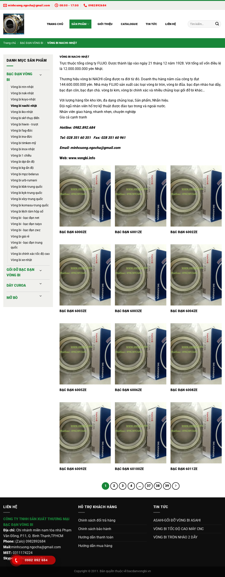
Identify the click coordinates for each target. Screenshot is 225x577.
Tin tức (151, 24)
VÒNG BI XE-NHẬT (21, 260)
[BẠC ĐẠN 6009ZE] (85, 432)
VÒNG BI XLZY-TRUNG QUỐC (27, 199)
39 (167, 486)
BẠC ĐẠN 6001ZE (128, 232)
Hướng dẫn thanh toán (95, 537)
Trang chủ (55, 24)
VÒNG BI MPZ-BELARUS (25, 174)
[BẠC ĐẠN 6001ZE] (140, 196)
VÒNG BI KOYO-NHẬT (23, 99)
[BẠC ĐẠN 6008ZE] (196, 353)
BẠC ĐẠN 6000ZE (73, 232)
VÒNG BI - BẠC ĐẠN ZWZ (25, 230)
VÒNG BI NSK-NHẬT (22, 93)
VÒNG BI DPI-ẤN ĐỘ (22, 161)
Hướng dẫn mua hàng (95, 546)
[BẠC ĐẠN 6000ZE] (85, 196)
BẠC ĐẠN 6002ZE (184, 232)
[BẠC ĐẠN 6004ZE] (196, 274)
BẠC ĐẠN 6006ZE (128, 390)
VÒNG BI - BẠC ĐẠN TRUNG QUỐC (26, 245)
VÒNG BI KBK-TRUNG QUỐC (26, 186)
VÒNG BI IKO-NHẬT (22, 112)
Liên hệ (170, 24)
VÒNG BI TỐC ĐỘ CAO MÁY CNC (178, 529)
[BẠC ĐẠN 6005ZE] (85, 353)
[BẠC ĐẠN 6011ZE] (196, 432)
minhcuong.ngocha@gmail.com (95, 148)
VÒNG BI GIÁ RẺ (20, 236)
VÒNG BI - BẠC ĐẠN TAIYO (26, 224)
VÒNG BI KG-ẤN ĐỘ (22, 168)
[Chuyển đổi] (40, 75)
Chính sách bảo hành (94, 529)
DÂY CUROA (16, 285)
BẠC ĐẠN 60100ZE (129, 469)
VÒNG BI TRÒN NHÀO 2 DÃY (175, 537)
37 (149, 486)
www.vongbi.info (82, 158)
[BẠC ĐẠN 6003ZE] (85, 274)
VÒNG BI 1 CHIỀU (21, 155)
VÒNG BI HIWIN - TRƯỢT (24, 124)
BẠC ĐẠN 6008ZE (184, 390)
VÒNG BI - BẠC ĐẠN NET (25, 218)
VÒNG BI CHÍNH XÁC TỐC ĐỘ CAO (30, 253)
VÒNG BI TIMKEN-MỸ (23, 143)
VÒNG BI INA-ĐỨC (21, 136)
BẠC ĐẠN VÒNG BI (31, 43)
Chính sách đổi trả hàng (96, 520)
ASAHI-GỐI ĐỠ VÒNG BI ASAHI (177, 520)
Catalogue (129, 24)
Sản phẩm (80, 24)
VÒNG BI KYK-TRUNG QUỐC (26, 193)
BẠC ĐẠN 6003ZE (73, 311)
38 (158, 486)
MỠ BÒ (12, 298)
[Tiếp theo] (176, 486)
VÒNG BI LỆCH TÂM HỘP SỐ (27, 211)
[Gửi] (217, 24)
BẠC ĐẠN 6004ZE (184, 311)
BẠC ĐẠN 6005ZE (73, 390)
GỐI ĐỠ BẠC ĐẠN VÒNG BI (20, 272)
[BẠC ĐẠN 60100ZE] (140, 432)
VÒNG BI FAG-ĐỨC (22, 130)
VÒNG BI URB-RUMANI (24, 180)
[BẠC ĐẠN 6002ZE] (196, 196)
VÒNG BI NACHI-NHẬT (24, 105)
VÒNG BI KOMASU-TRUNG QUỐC (30, 205)
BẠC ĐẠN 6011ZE (184, 469)
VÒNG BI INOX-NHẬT (23, 149)
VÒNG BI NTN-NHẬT (22, 87)
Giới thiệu (105, 24)
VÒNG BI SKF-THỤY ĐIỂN (25, 118)
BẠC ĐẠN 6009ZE (73, 469)
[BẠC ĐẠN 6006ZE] (140, 353)
